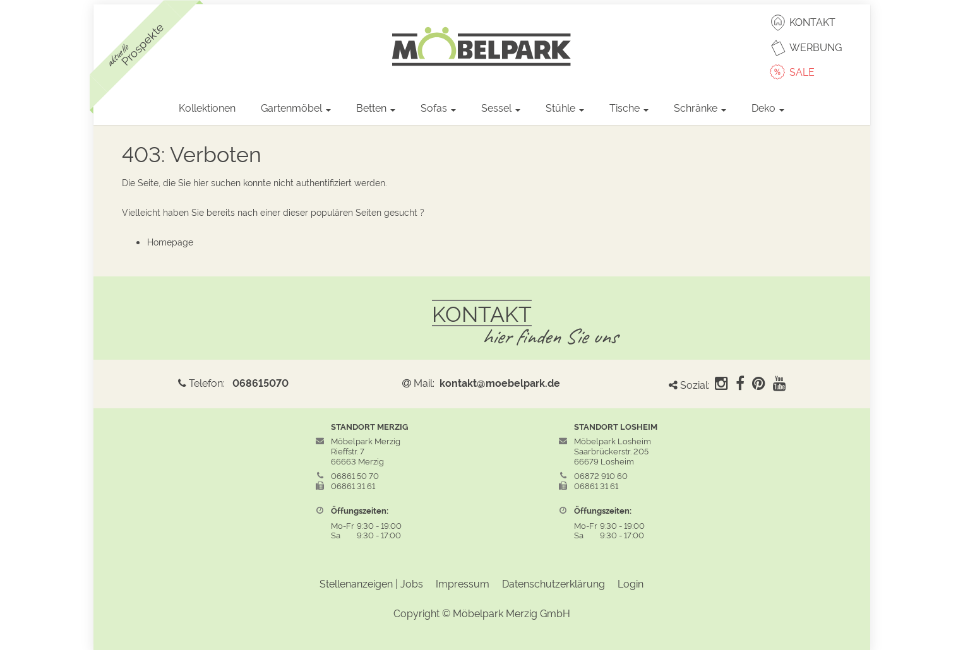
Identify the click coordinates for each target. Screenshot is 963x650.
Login (630, 583)
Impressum (462, 583)
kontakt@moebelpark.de (500, 382)
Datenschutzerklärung (553, 583)
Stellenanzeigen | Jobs (371, 583)
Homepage (170, 241)
